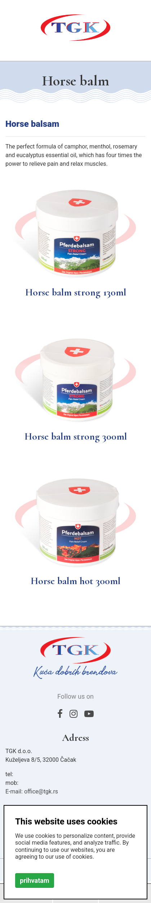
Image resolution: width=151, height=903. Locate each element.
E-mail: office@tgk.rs (31, 791)
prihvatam (34, 880)
